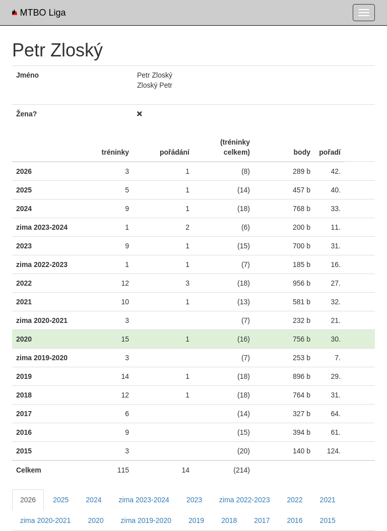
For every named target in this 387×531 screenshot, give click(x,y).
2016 (294, 520)
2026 (28, 500)
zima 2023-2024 (143, 500)
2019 (196, 520)
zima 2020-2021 (45, 520)
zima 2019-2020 (146, 520)
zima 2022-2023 (244, 500)
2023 (194, 500)
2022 (294, 500)
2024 (93, 500)
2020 (95, 520)
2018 (229, 520)
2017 (262, 520)
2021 (328, 500)
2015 (328, 520)
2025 (61, 500)
